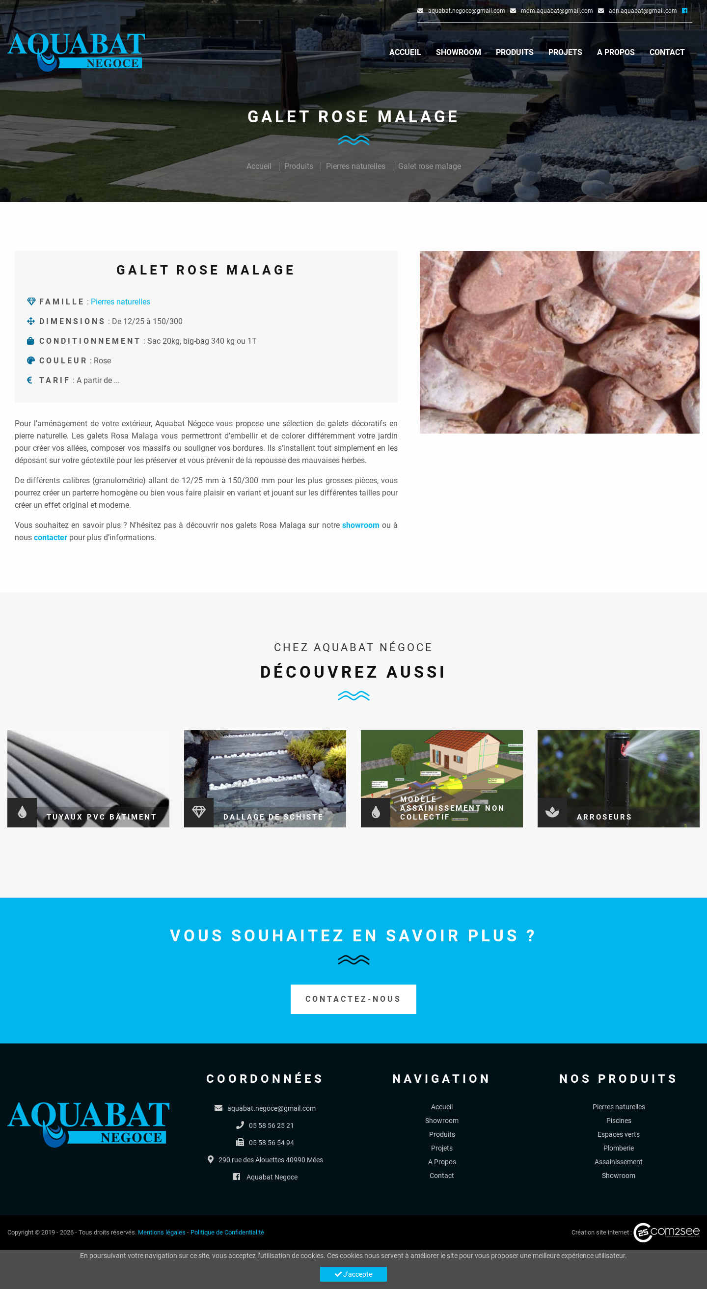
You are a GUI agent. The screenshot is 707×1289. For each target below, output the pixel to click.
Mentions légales (162, 1232)
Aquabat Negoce (272, 1177)
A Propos (616, 52)
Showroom (458, 52)
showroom (361, 525)
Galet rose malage (429, 166)
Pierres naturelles (355, 166)
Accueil (405, 52)
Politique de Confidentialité (227, 1232)
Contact (667, 52)
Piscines (618, 1120)
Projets (565, 52)
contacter (50, 537)
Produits (515, 52)
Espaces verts (619, 1134)
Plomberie (618, 1148)
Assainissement (619, 1162)
